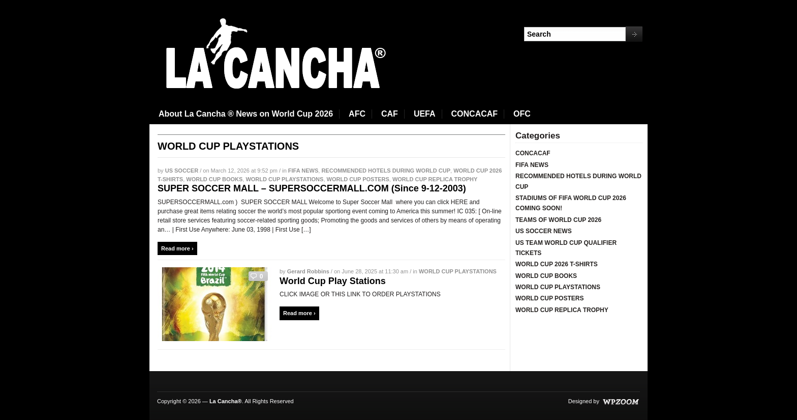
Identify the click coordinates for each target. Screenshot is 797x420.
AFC (357, 113)
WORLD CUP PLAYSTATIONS (284, 179)
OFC (522, 113)
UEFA (425, 113)
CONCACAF (474, 113)
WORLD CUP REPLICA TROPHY (434, 179)
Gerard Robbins (308, 271)
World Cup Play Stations (333, 281)
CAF (389, 113)
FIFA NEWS (303, 170)
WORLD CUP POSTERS (358, 179)
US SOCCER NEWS (543, 231)
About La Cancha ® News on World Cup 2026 (246, 113)
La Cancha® (225, 401)
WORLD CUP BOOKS (214, 179)
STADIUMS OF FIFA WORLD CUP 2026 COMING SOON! (570, 203)
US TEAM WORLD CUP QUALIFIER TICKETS (566, 248)
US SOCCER (181, 170)
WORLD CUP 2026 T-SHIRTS (556, 264)
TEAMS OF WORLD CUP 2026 (558, 219)
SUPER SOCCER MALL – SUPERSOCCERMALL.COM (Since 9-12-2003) (312, 188)
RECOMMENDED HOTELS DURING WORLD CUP (385, 170)
